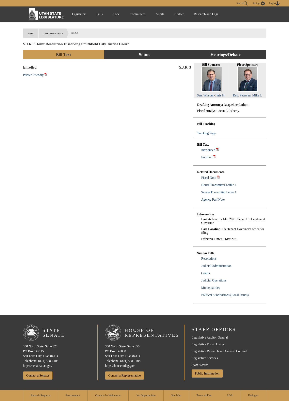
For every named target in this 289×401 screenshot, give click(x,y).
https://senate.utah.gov (37, 365)
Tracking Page (206, 133)
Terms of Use (204, 395)
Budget (179, 14)
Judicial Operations (213, 280)
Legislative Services (205, 358)
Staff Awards (200, 365)
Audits (160, 14)
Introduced (208, 150)
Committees (137, 14)
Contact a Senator (37, 375)
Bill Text (63, 54)
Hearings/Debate (225, 54)
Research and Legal (206, 14)
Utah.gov (253, 395)
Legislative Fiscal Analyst (208, 344)
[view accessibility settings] (259, 3)
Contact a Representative (124, 375)
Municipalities (210, 287)
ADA (230, 395)
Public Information (207, 373)
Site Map (176, 395)
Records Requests (40, 395)
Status (144, 54)
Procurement (73, 395)
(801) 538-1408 (48, 361)
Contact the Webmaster (108, 395)
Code (116, 14)
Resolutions (209, 258)
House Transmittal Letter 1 (218, 185)
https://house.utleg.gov (120, 365)
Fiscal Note (208, 177)
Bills (100, 14)
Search (242, 3)
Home (30, 33)
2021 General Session (53, 33)
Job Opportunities (146, 395)
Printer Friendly (35, 75)
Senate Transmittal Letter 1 (219, 192)
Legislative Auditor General (210, 337)
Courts (205, 273)
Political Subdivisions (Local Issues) (225, 295)
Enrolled (206, 157)
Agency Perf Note (213, 199)
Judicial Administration (216, 266)
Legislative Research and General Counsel (219, 351)
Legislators (79, 14)
